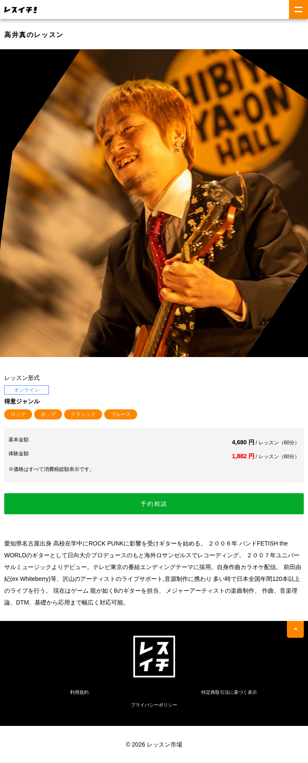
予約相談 (154, 503)
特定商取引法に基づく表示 (229, 692)
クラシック (83, 414)
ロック (18, 414)
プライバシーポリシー (154, 704)
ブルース (121, 414)
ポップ (48, 414)
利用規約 (79, 692)
